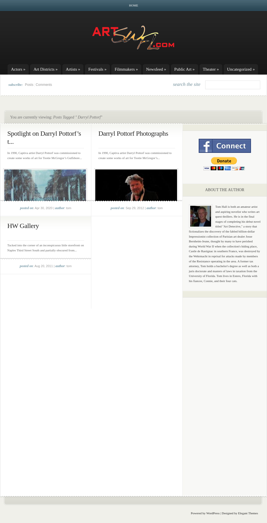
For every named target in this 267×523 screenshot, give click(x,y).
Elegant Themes (248, 513)
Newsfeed (156, 69)
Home (133, 5)
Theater (211, 69)
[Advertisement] (225, 389)
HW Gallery (23, 225)
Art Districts (45, 69)
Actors (18, 69)
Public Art (184, 69)
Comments (44, 85)
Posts (29, 85)
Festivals (97, 69)
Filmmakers (126, 69)
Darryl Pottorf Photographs (133, 133)
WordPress (213, 513)
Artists (73, 69)
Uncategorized (241, 69)
